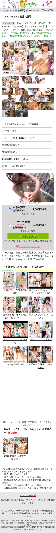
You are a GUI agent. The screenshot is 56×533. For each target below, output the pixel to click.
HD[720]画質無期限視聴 (19, 209)
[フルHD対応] (18, 10)
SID (14, 131)
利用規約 (51, 500)
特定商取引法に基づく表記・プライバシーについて (23, 500)
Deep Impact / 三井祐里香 (15, 448)
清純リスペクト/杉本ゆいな (15, 332)
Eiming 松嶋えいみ (15, 356)
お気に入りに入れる (28, 246)
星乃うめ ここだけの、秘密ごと (41, 308)
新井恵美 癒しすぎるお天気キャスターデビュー (15, 308)
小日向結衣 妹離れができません (41, 357)
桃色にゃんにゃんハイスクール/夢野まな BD (41, 283)
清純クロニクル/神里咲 (41, 331)
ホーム (5, 10)
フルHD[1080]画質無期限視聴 (21, 224)
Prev (6, 57)
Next (49, 57)
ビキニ (31, 138)
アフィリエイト (28, 503)
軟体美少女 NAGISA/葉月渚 (15, 283)
